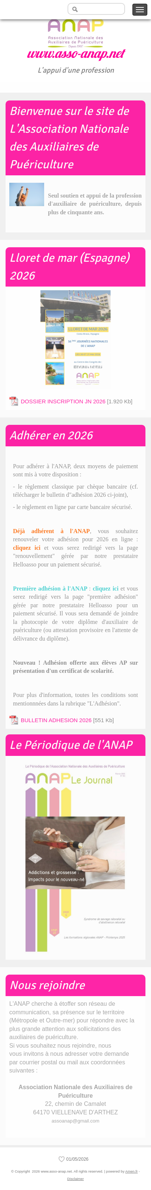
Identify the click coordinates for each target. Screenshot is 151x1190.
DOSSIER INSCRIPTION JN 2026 (63, 401)
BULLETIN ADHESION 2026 (56, 720)
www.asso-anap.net (75, 54)
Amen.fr (131, 1171)
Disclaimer (75, 1179)
